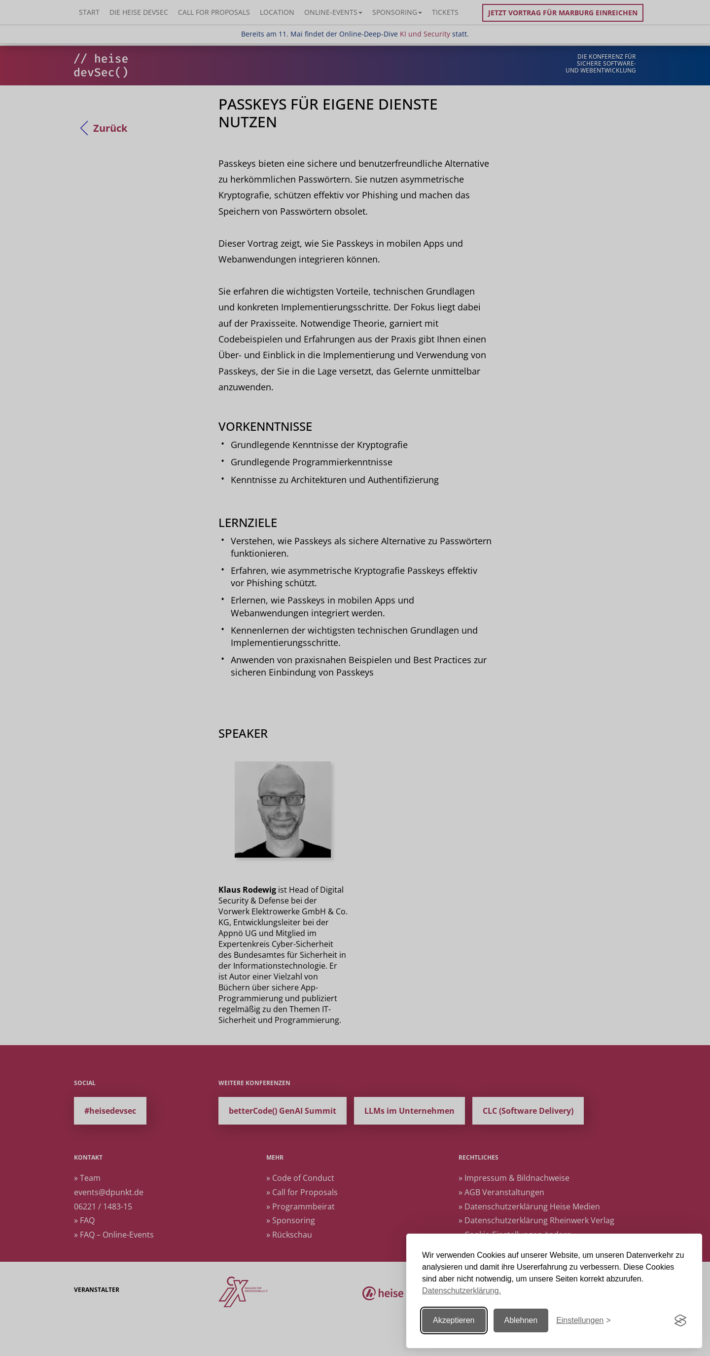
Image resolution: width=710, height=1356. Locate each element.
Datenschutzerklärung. (461, 1290)
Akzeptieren (454, 1320)
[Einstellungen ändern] (583, 1321)
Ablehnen (521, 1320)
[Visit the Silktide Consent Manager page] (680, 1320)
